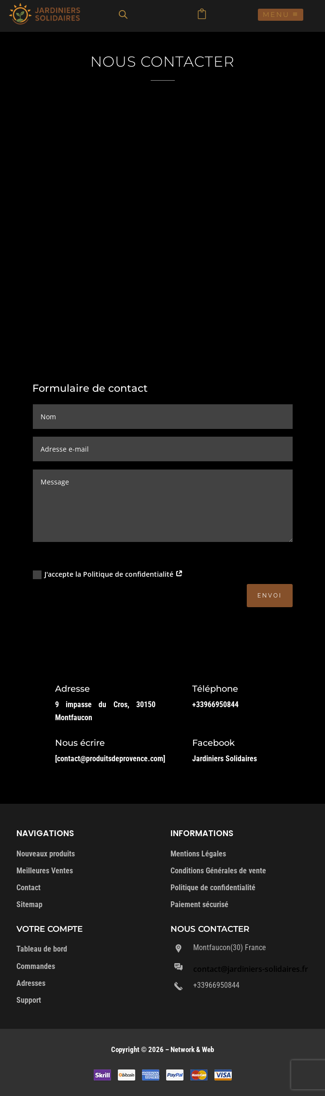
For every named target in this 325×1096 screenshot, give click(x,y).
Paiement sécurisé (199, 904)
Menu (276, 14)
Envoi (269, 595)
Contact (28, 887)
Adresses (30, 983)
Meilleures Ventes (44, 870)
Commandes (35, 966)
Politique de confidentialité (212, 887)
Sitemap (29, 904)
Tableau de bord (41, 949)
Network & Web (192, 1049)
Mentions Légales (198, 853)
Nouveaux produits (45, 853)
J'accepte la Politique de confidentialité (108, 574)
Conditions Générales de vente (218, 870)
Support (28, 1000)
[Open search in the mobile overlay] (123, 14)
